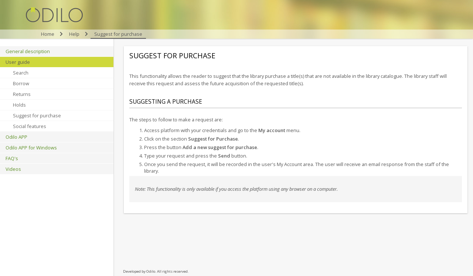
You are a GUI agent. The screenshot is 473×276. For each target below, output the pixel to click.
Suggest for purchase (37, 115)
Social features (29, 126)
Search (20, 72)
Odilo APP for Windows (31, 147)
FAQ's (12, 158)
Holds (19, 104)
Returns (22, 94)
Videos (13, 169)
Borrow (21, 83)
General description (28, 51)
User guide (18, 62)
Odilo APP (16, 137)
